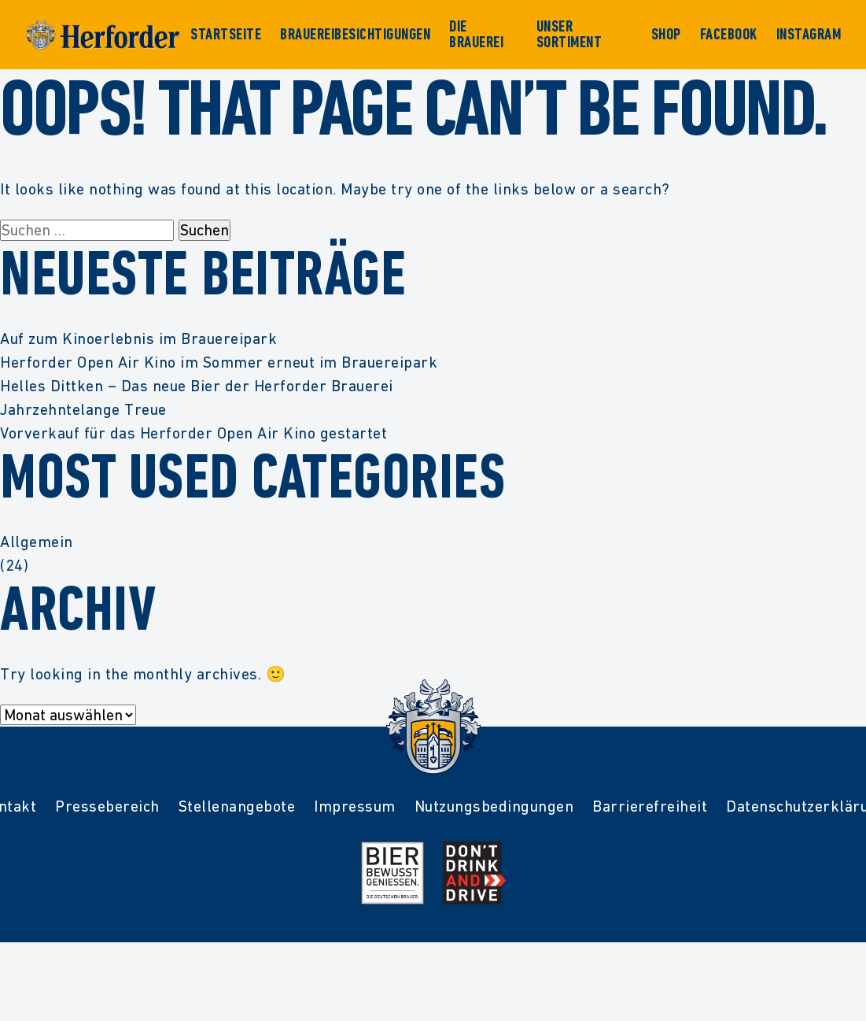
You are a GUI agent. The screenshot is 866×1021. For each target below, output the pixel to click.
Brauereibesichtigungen (355, 35)
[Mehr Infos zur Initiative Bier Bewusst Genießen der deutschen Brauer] (392, 873)
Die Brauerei (476, 34)
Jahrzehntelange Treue (83, 409)
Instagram (809, 35)
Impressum (355, 806)
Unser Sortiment (569, 34)
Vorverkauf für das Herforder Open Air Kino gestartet (193, 433)
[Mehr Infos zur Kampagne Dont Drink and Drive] (474, 873)
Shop (666, 35)
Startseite (225, 35)
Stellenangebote (237, 806)
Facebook (728, 35)
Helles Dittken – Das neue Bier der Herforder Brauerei (196, 385)
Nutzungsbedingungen (494, 806)
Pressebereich (107, 806)
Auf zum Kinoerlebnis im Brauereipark (138, 338)
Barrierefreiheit (649, 806)
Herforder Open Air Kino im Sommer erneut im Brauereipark (218, 362)
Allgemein (36, 541)
